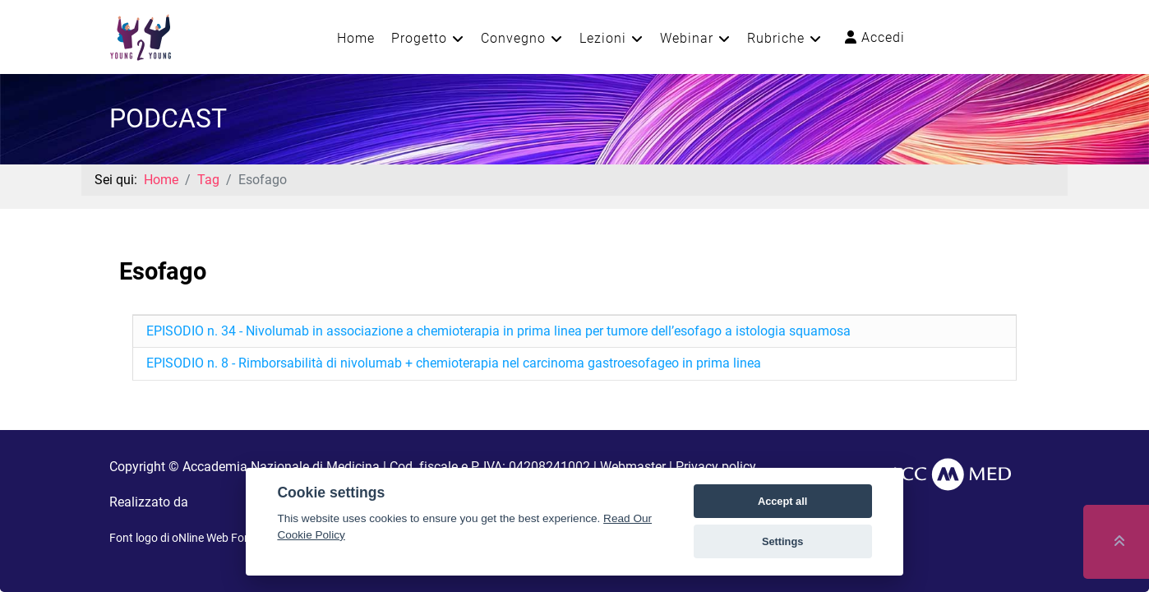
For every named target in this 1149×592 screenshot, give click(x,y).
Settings (782, 541)
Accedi (875, 37)
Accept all (782, 501)
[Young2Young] (140, 36)
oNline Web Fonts (216, 537)
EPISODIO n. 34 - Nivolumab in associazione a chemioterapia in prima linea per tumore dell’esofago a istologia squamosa (498, 331)
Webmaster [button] (633, 466)
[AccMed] (949, 473)
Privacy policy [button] (716, 466)
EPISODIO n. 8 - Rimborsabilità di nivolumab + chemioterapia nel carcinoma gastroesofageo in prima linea (453, 363)
